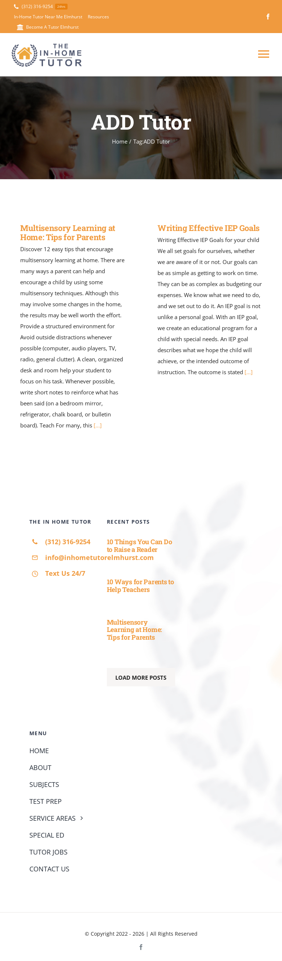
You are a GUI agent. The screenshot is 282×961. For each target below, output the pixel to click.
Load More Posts (140, 677)
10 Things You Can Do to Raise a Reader (139, 545)
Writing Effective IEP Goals (209, 228)
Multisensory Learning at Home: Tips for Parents (67, 232)
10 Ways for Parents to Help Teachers (140, 585)
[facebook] (268, 16)
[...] (98, 425)
